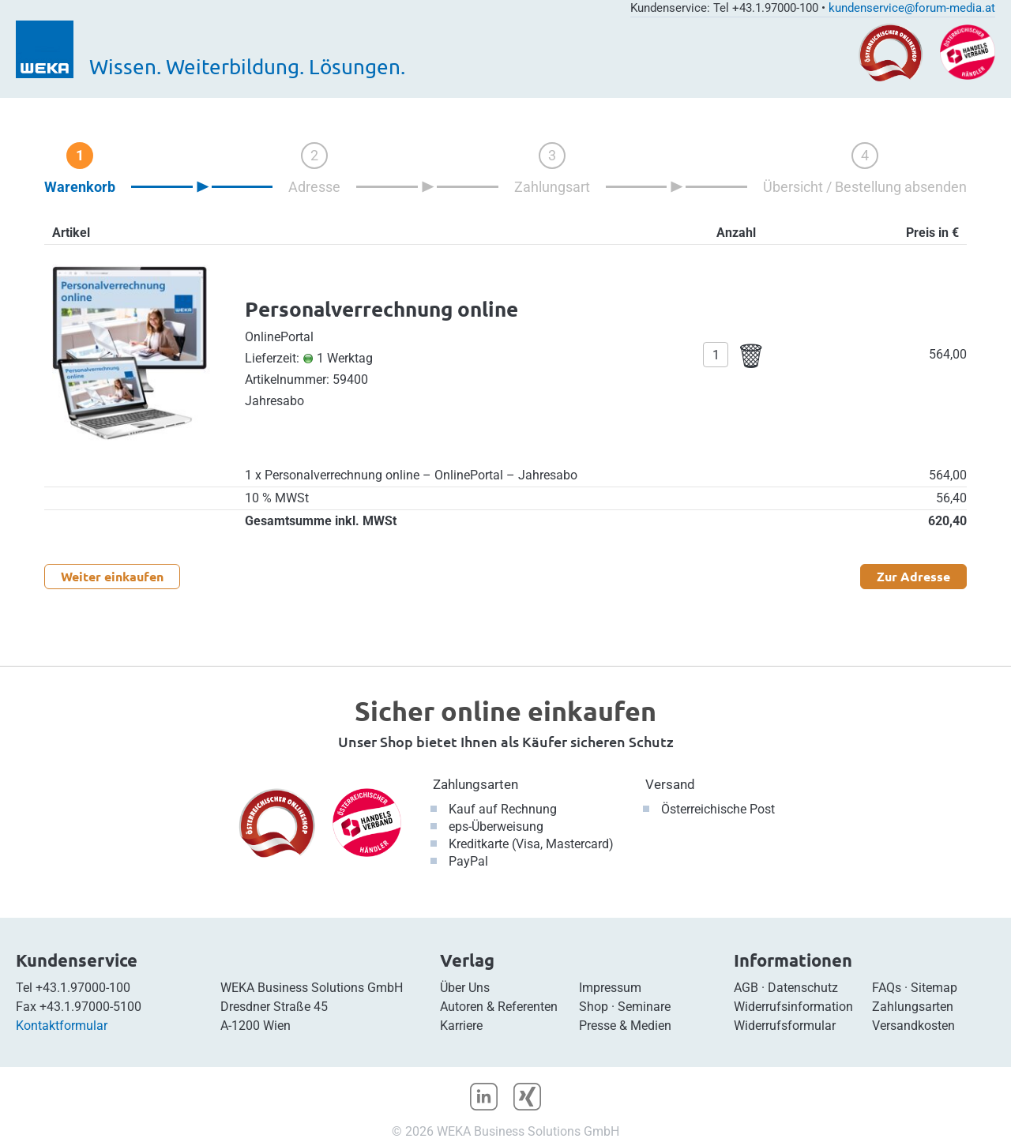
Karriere (461, 1025)
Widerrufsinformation (793, 1006)
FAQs (886, 987)
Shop (593, 1006)
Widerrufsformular (785, 1025)
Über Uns (465, 987)
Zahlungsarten (475, 784)
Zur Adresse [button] (913, 576)
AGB (746, 987)
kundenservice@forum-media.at (912, 8)
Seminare (644, 1006)
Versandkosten (913, 1025)
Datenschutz (803, 987)
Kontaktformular (61, 1025)
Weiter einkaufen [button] (112, 576)
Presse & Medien (625, 1025)
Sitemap (934, 987)
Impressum (610, 987)
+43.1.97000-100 (83, 987)
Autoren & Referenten (499, 1006)
